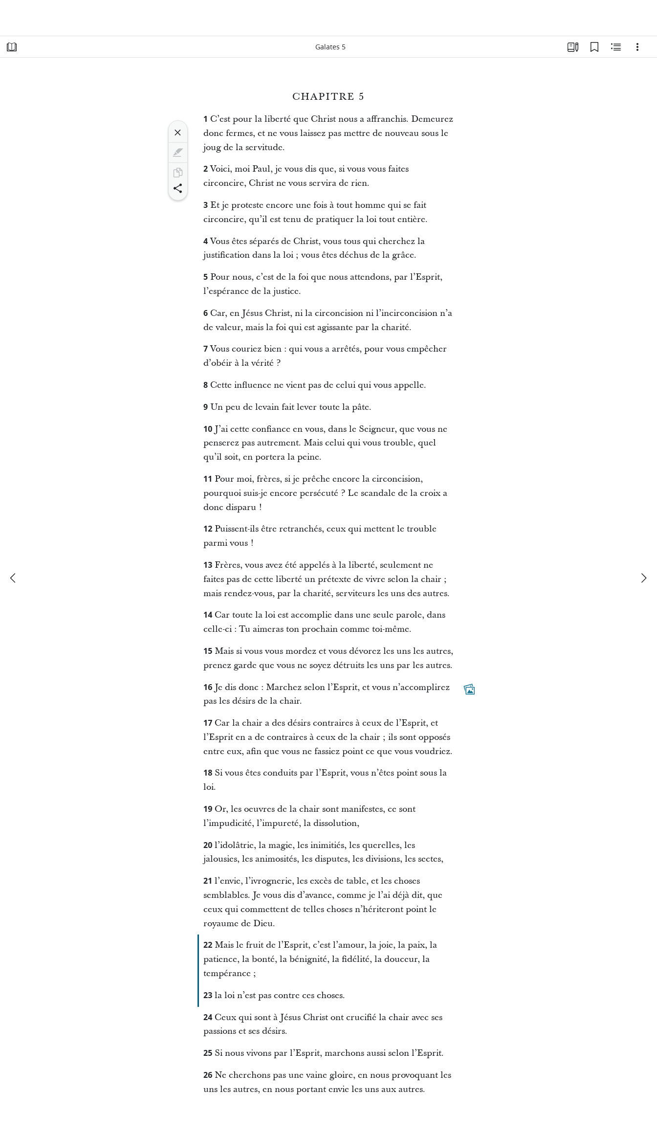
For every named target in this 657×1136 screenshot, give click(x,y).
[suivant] (643, 578)
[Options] (637, 47)
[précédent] (13, 578)
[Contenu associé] (616, 47)
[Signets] (594, 47)
